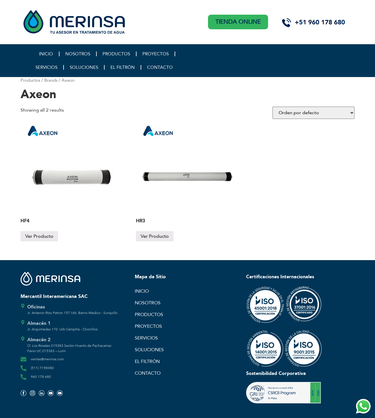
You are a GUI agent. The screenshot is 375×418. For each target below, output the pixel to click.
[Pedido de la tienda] (313, 113)
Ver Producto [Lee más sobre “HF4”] (39, 236)
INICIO (46, 54)
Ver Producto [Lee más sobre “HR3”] (155, 236)
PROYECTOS (155, 54)
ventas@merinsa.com (47, 359)
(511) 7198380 (42, 368)
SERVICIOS (46, 67)
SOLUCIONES (84, 67)
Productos (30, 80)
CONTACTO (160, 67)
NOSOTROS (77, 54)
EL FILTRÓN (122, 67)
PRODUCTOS (116, 54)
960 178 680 (41, 376)
